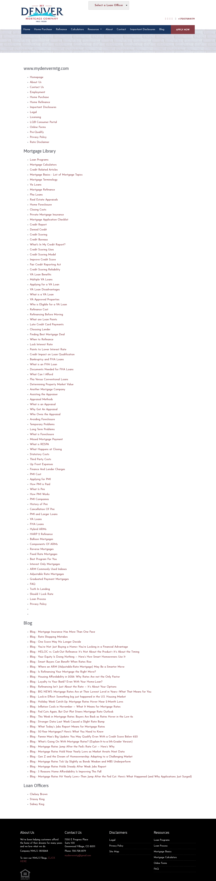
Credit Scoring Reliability (45, 269)
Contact (121, 29)
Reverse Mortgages (42, 549)
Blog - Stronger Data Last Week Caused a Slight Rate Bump (67, 721)
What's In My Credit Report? (47, 244)
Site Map (114, 852)
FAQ (32, 584)
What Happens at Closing (46, 449)
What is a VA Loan (42, 294)
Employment (37, 92)
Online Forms (38, 127)
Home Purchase (43, 29)
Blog (161, 29)
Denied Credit (38, 229)
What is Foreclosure (42, 434)
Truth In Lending (40, 589)
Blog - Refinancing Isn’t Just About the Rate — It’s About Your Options (73, 687)
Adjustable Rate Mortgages (47, 574)
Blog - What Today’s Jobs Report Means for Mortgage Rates (67, 726)
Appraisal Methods (41, 399)
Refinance (61, 29)
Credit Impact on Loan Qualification (52, 354)
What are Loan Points (43, 319)
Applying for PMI (40, 479)
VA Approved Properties (44, 299)
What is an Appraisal (43, 404)
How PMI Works (40, 494)
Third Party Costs (40, 459)
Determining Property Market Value (51, 384)
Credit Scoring (38, 234)
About (109, 29)
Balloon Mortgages (41, 539)
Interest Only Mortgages (45, 564)
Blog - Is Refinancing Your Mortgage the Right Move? (63, 672)
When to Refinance (41, 339)
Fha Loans (36, 194)
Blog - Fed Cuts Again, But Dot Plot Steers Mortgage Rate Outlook (71, 711)
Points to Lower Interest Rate (48, 349)
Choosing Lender (40, 329)
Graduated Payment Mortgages (49, 579)
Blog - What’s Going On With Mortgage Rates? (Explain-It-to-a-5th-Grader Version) (81, 741)
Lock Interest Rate (41, 344)
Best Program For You (43, 559)
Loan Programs (39, 160)
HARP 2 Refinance (41, 534)
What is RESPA (39, 444)
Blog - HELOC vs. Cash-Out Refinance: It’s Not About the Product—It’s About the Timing (84, 652)
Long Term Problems (42, 429)
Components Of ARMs (44, 544)
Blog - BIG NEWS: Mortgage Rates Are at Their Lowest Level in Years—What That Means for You (90, 692)
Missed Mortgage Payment (46, 439)
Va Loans (35, 184)
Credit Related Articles (44, 169)
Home (26, 29)
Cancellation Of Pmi (42, 509)
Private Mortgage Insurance (47, 214)
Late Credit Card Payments (47, 324)
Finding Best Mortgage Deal (47, 334)
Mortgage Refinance (42, 189)
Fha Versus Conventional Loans (49, 379)
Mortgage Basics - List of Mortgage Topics (56, 174)
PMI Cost (35, 474)
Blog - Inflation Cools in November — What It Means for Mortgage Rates (75, 706)
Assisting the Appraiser (44, 394)
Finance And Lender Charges (47, 469)
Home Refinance (40, 102)
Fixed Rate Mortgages (43, 554)
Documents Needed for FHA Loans (51, 369)
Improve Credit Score (43, 259)
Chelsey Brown (39, 794)
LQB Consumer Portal (43, 122)
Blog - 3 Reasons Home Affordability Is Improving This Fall (65, 771)
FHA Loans (37, 524)
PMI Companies (39, 499)
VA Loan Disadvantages (45, 289)
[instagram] (172, 19)
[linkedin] (167, 19)
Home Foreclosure (41, 204)
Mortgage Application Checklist (49, 219)
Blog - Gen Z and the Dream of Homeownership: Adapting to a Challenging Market (81, 756)
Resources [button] (94, 29)
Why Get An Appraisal (44, 409)
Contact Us (37, 87)
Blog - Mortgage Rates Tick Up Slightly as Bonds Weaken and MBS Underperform (80, 761)
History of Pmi (39, 504)
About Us (35, 82)
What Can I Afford (41, 374)
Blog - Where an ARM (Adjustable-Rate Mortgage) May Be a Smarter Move (77, 667)
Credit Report (38, 224)
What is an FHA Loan (43, 364)
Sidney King (37, 804)
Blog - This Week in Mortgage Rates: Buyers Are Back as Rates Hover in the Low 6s (81, 716)
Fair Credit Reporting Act (45, 264)
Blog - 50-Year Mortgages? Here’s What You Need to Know (66, 731)
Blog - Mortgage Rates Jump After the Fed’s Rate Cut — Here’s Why (72, 746)
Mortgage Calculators (43, 165)
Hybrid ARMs (38, 529)
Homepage (36, 77)
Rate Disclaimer (39, 142)
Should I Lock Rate (41, 594)
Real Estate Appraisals (44, 199)
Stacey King (37, 799)
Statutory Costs (39, 454)
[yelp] (169, 19)
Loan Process (38, 599)
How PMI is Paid (40, 484)
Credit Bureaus (39, 239)
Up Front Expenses (41, 464)
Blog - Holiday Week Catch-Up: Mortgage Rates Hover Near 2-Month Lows (76, 701)
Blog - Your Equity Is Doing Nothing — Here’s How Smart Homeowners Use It (78, 657)
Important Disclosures (142, 29)
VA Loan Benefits (40, 274)
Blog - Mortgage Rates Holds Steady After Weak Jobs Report (68, 766)
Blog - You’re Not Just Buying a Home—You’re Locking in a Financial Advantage (79, 647)
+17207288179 (184, 18)
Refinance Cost (39, 309)
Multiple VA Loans (41, 279)
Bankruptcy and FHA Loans (47, 359)
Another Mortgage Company (47, 389)
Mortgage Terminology (44, 179)
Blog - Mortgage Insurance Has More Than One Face (62, 632)
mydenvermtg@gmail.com (78, 855)
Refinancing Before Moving (46, 314)
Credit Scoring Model (43, 254)
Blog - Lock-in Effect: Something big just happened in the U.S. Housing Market (78, 697)
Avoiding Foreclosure (42, 419)
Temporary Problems (42, 424)
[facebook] (165, 19)
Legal (33, 112)
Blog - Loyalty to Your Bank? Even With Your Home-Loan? (66, 682)
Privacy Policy (38, 137)
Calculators (77, 29)
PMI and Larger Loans (44, 514)
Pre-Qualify (37, 132)
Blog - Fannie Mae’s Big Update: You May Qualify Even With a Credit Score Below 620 (84, 736)
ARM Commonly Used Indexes (48, 569)
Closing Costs (38, 209)
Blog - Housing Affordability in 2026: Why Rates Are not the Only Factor (75, 677)
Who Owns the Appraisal (45, 414)
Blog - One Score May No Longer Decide (55, 642)
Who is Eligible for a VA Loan (48, 304)
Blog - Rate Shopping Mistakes (49, 637)
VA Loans (36, 519)
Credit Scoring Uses (42, 249)
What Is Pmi (37, 489)
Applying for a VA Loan (44, 284)
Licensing (35, 117)
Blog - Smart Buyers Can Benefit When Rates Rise (60, 662)
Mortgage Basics (162, 852)
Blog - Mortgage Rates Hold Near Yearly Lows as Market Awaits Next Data (77, 751)
